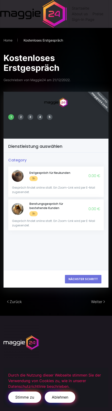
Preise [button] (97, 13)
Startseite (80, 8)
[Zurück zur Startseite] (34, 14)
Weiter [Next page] (98, 301)
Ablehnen (60, 397)
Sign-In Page (83, 19)
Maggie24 (38, 80)
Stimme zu (24, 397)
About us (80, 13)
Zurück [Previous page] (14, 301)
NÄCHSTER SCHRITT (83, 279)
